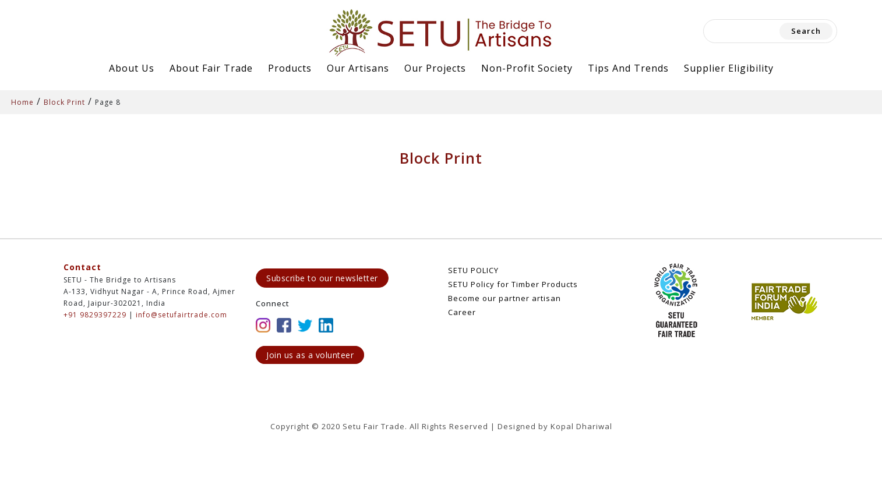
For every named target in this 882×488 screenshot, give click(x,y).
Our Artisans (358, 68)
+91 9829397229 (94, 315)
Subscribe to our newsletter (322, 278)
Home (22, 102)
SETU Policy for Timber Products (513, 284)
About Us (131, 68)
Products (290, 68)
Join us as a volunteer (310, 354)
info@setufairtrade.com (181, 315)
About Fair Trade (211, 68)
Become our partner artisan (504, 298)
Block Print (64, 102)
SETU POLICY (473, 270)
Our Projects (435, 68)
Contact (82, 267)
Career (462, 312)
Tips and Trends (628, 68)
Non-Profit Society (527, 68)
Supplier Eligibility (729, 68)
